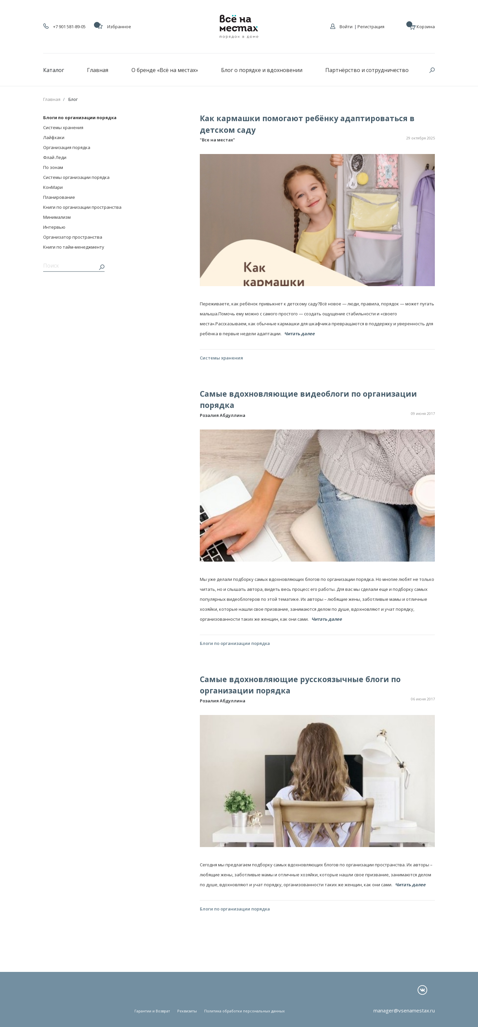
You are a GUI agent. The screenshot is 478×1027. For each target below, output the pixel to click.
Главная (97, 70)
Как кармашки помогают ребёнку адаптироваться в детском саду (307, 124)
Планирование (59, 197)
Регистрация (371, 27)
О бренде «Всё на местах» (164, 70)
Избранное (114, 27)
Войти (346, 27)
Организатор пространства (72, 237)
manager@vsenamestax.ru (404, 1010)
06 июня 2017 (423, 698)
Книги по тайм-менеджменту (73, 247)
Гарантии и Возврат (152, 1010)
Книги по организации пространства (82, 207)
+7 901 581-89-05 (64, 27)
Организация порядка (66, 147)
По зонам (53, 167)
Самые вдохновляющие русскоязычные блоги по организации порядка (300, 685)
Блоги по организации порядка (80, 117)
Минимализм (57, 217)
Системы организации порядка (76, 177)
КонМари (53, 187)
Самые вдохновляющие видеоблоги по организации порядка (308, 399)
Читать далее (299, 334)
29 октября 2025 (420, 137)
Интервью (54, 227)
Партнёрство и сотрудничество (367, 70)
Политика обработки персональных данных (244, 1010)
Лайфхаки (53, 137)
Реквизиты (187, 1010)
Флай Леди (54, 157)
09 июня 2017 (423, 413)
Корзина (422, 26)
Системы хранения (63, 127)
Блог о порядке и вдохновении (261, 70)
